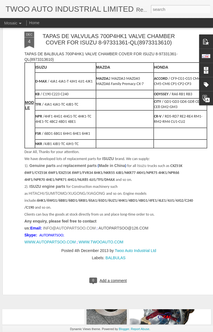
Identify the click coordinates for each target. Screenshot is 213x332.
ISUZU (108, 102)
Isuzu (142, 109)
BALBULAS (115, 201)
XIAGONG (96, 137)
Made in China (112, 109)
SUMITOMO (56, 137)
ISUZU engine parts (47, 130)
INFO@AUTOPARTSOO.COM (69, 171)
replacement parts (80, 109)
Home (34, 23)
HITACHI (36, 137)
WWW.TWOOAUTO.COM (100, 185)
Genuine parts (42, 109)
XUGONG (76, 137)
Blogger (124, 329)
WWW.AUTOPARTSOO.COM (50, 185)
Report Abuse (140, 329)
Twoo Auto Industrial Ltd (135, 194)
